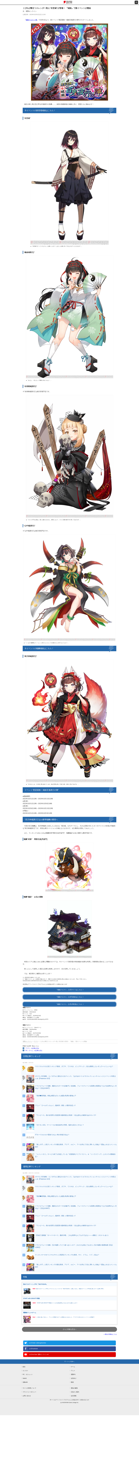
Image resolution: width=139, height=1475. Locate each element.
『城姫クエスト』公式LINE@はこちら (69, 1047)
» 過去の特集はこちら (110, 1377)
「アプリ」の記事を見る (31, 1092)
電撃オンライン (27, 1085)
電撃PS (73, 1418)
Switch (25, 1422)
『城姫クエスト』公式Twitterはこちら (69, 1040)
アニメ (73, 1414)
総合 (24, 1410)
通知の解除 (74, 1431)
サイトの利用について (29, 1431)
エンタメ (25, 1414)
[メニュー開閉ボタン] (136, 2)
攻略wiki (25, 1425)
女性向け (73, 1422)
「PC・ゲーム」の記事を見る (33, 1094)
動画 (72, 1425)
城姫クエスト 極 (31, 63)
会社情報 (73, 1439)
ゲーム (73, 1410)
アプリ (36, 1085)
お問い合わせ (27, 1439)
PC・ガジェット (28, 1418)
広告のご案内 (75, 1435)
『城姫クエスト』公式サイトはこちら (69, 1033)
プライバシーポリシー (29, 1435)
